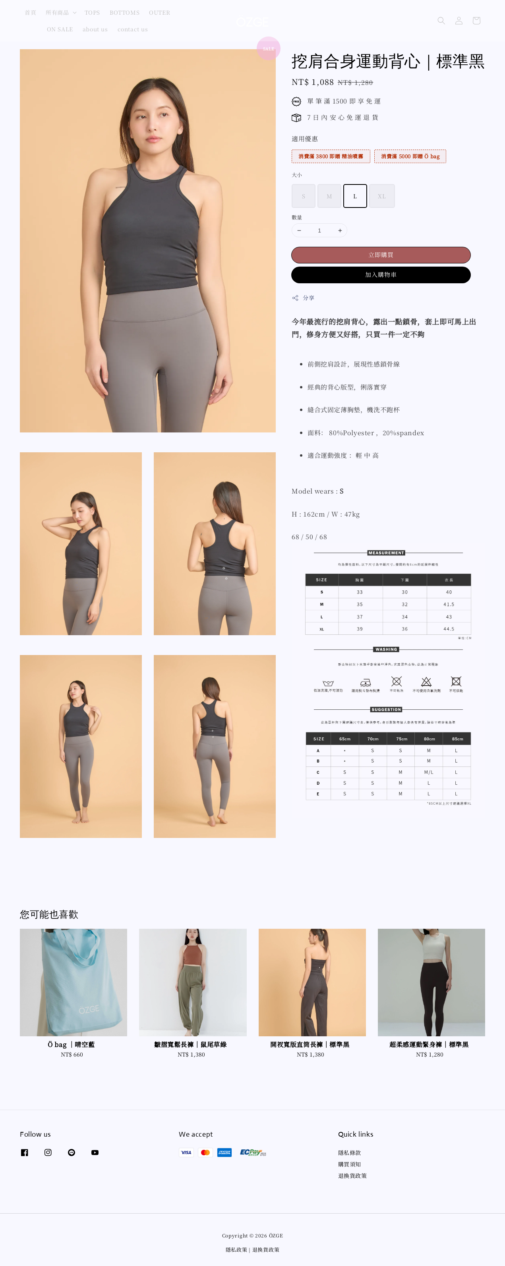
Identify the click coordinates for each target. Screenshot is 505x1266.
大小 (297, 175)
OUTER (159, 12)
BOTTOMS (124, 12)
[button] (441, 20)
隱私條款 (349, 1152)
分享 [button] (303, 298)
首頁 (30, 12)
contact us (133, 29)
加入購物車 (381, 274)
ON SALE (60, 29)
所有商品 (57, 12)
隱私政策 (237, 1249)
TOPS (92, 12)
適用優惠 (305, 138)
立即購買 (381, 254)
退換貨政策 (352, 1176)
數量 (297, 217)
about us (95, 29)
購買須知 (349, 1164)
